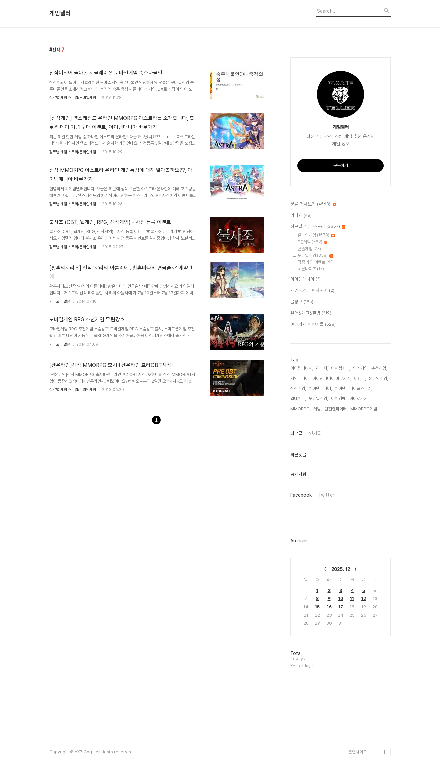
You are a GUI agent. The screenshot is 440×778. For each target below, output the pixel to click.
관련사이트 (357, 751)
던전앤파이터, (336, 408)
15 (317, 606)
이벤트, (360, 378)
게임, (317, 408)
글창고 (301, 302)
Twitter (326, 495)
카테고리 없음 (59, 301)
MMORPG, (300, 408)
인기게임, (361, 368)
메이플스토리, (360, 388)
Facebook (301, 495)
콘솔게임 (309, 248)
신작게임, (298, 388)
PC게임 (312, 242)
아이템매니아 (305, 279)
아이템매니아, (320, 388)
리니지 (301, 215)
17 (340, 606)
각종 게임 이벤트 (316, 262)
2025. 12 (340, 569)
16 (329, 606)
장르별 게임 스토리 (317, 226)
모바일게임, (318, 398)
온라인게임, (378, 378)
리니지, (322, 368)
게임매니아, (300, 378)
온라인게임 (316, 235)
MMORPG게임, (364, 408)
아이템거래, (340, 368)
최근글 (296, 433)
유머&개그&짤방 (310, 313)
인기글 (315, 433)
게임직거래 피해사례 (312, 290)
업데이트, (298, 398)
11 (352, 598)
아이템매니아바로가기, (350, 398)
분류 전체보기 (313, 204)
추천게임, (379, 368)
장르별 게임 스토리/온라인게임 (72, 152)
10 (340, 598)
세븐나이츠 (311, 268)
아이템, (341, 388)
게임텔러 (60, 13)
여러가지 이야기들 (313, 324)
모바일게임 (315, 255)
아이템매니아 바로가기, (331, 378)
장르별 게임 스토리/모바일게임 (72, 97)
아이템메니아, (301, 368)
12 (363, 598)
